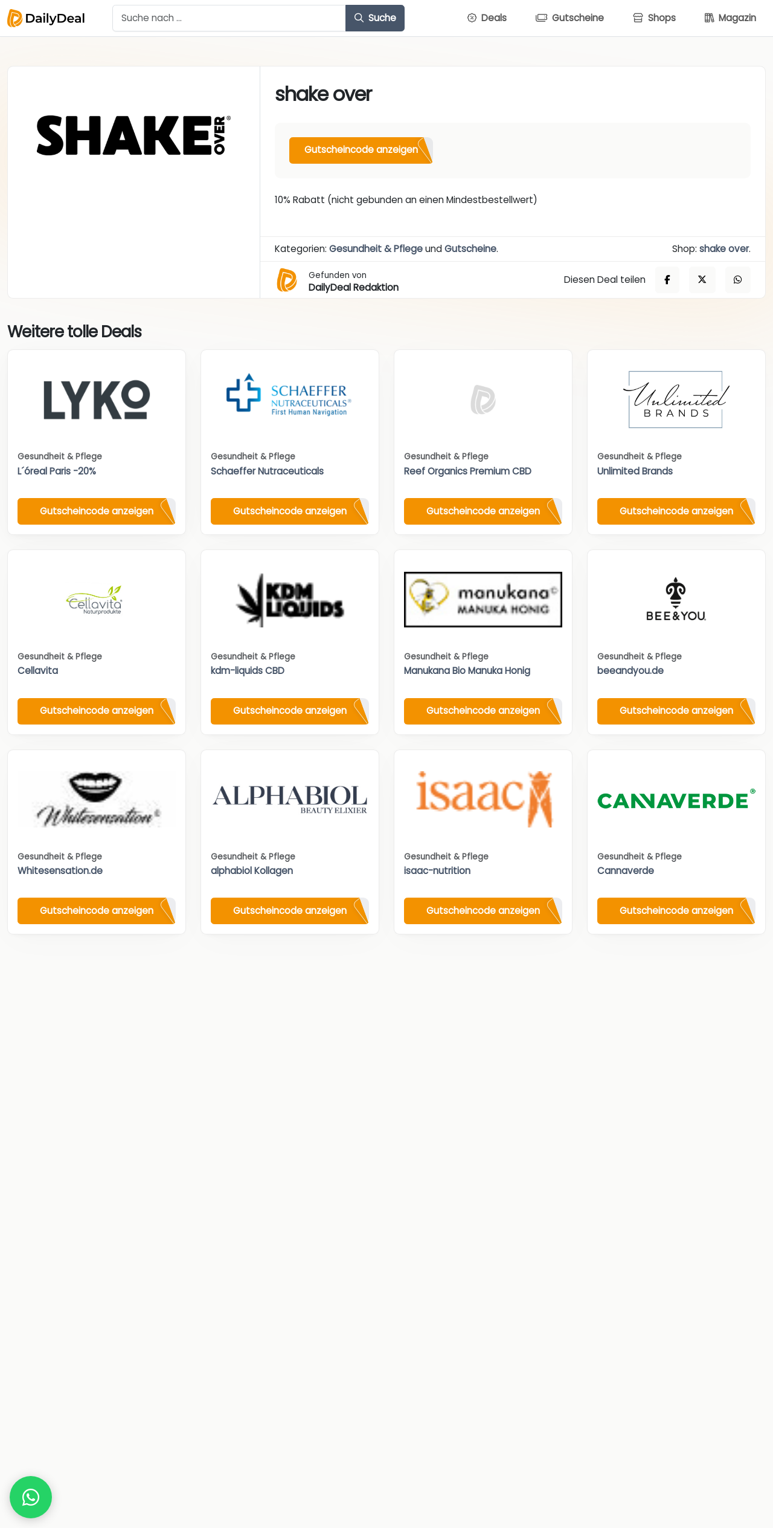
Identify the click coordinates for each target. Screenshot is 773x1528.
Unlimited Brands (635, 471)
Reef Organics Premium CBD (467, 471)
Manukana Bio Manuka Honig (467, 670)
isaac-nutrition (437, 870)
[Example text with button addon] (229, 18)
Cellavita (38, 670)
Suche (375, 17)
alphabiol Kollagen (252, 870)
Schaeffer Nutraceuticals (267, 471)
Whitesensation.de (60, 870)
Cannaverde (625, 870)
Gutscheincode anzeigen (361, 149)
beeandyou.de (630, 670)
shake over (724, 248)
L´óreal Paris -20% (57, 471)
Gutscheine (470, 248)
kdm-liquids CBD (247, 670)
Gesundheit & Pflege (376, 248)
